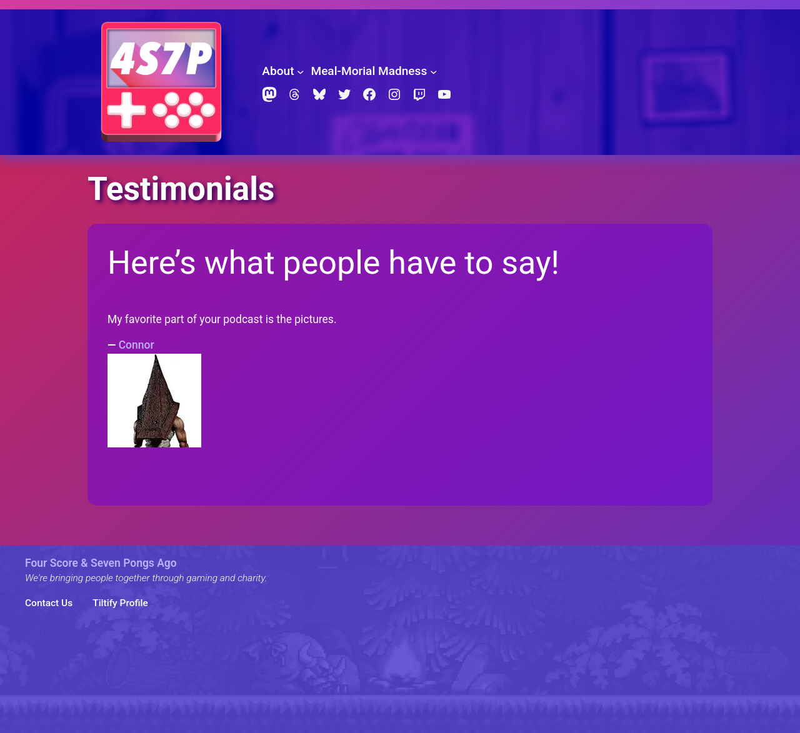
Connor (136, 345)
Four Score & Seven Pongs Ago (101, 563)
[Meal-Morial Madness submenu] (433, 70)
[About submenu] (300, 70)
